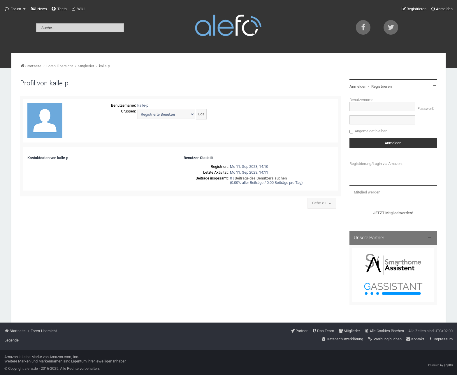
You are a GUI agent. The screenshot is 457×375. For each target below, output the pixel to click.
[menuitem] (39, 9)
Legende (11, 340)
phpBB (448, 365)
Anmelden (357, 86)
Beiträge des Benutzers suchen (261, 178)
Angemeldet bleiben (371, 131)
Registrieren (381, 86)
